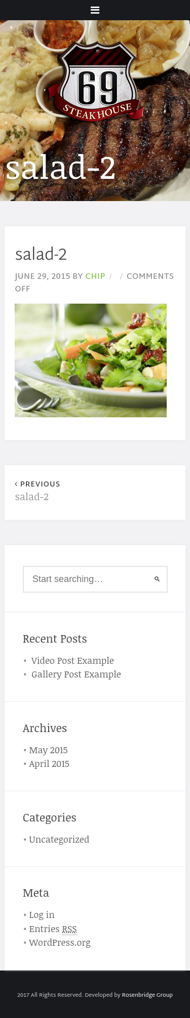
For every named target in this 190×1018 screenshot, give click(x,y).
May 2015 (48, 750)
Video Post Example (72, 660)
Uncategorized (59, 839)
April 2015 (49, 763)
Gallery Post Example (76, 674)
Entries (53, 929)
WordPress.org (60, 942)
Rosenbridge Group (147, 995)
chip (95, 277)
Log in (42, 914)
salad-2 (55, 491)
